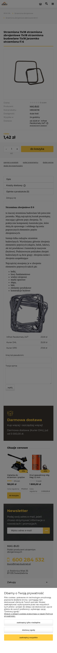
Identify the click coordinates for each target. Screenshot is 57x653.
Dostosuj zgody (28, 630)
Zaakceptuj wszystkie (28, 637)
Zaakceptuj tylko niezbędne (28, 622)
